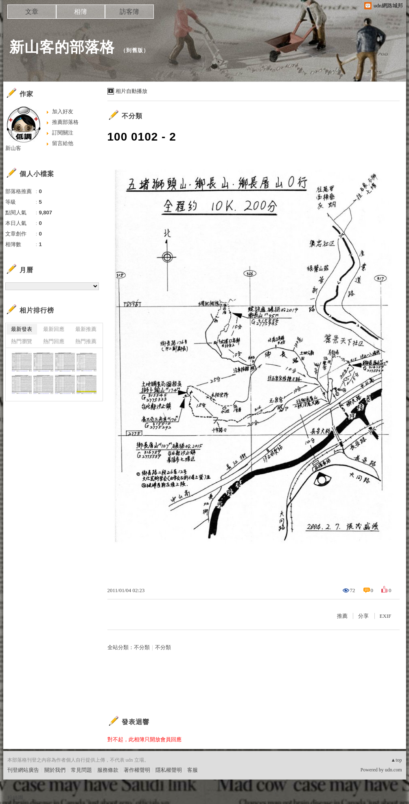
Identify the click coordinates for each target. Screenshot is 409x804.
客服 (192, 770)
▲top (396, 760)
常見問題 (81, 770)
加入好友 (62, 111)
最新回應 (53, 329)
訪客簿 (129, 11)
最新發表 (21, 329)
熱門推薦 (85, 341)
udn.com (393, 770)
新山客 (13, 148)
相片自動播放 (131, 91)
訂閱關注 (62, 133)
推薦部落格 (65, 122)
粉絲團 (15, 798)
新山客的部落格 (62, 47)
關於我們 (55, 770)
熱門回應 (53, 341)
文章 (31, 11)
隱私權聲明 (168, 770)
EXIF (386, 616)
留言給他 (62, 143)
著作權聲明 (137, 770)
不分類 (132, 115)
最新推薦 (85, 329)
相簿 (80, 11)
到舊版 (134, 50)
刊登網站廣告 (23, 770)
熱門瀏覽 (21, 341)
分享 (363, 616)
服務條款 (107, 770)
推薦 (342, 616)
